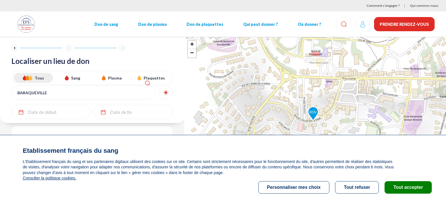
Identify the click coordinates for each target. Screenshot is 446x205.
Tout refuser (357, 187)
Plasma (115, 78)
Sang (75, 78)
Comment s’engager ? (383, 5)
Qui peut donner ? (258, 24)
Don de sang (105, 24)
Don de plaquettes (203, 24)
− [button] (192, 53)
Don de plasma (151, 24)
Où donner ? (307, 24)
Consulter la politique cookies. (49, 178)
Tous (39, 78)
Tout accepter (408, 187)
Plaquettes (154, 78)
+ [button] (192, 45)
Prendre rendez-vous (404, 24)
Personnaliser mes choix (294, 187)
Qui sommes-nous (424, 5)
